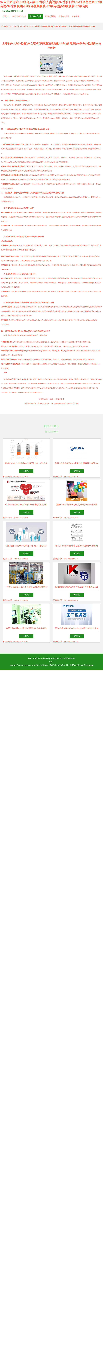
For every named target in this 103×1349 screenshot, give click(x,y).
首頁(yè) (6, 16)
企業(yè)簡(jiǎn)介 (19, 16)
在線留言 (75, 16)
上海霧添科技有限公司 (12, 11)
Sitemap (90, 665)
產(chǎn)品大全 (35, 16)
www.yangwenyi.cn (28, 665)
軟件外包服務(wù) (42, 665)
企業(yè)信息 (64, 16)
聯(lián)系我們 (50, 16)
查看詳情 (26, 471)
